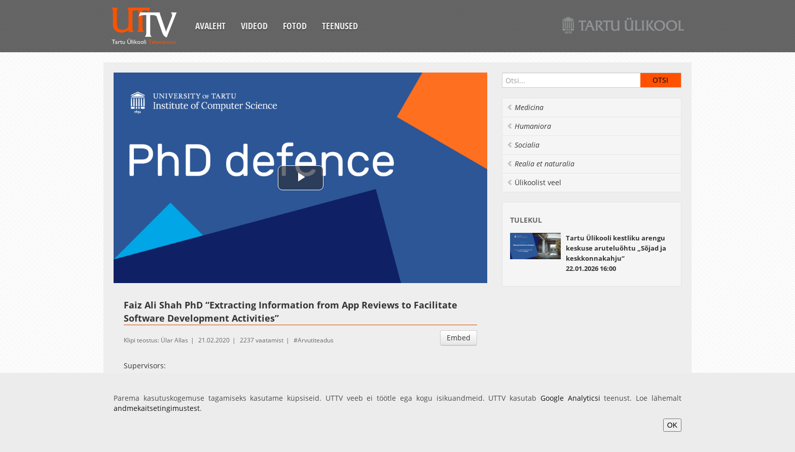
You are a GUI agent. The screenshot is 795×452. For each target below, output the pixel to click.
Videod (254, 26)
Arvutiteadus (316, 340)
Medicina (525, 107)
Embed (459, 337)
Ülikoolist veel (534, 182)
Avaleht (210, 26)
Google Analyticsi (570, 398)
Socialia (523, 145)
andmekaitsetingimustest (157, 408)
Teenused (340, 26)
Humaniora (529, 126)
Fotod (295, 26)
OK (672, 425)
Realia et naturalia (540, 163)
